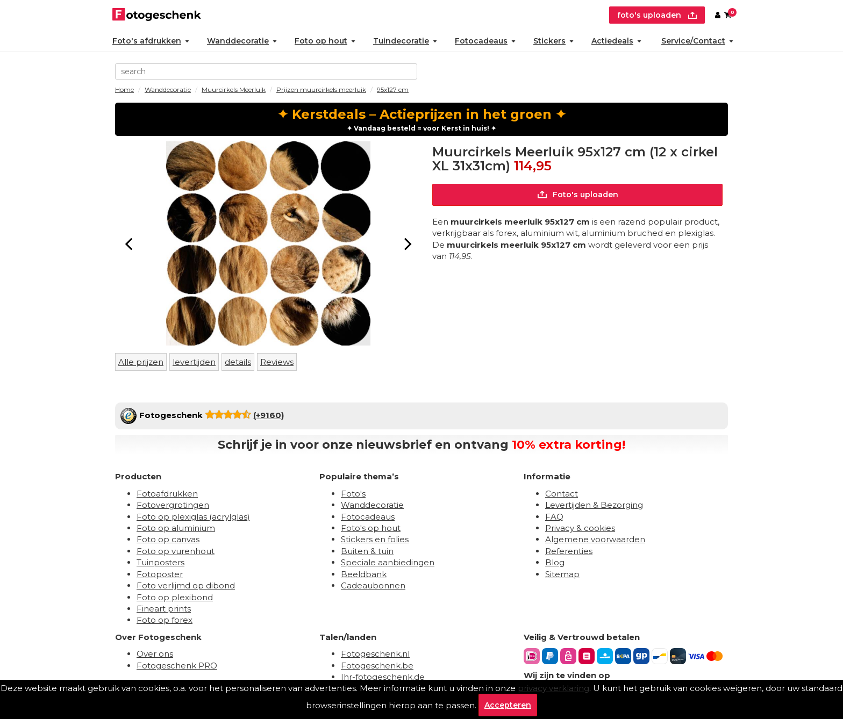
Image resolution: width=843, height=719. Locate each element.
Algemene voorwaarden (595, 539)
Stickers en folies (375, 539)
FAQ (554, 517)
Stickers (553, 41)
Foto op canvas (168, 539)
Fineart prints (164, 608)
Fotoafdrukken (167, 493)
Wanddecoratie (242, 41)
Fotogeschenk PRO (177, 665)
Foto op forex (164, 620)
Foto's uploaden (577, 194)
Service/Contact (697, 41)
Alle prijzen (140, 362)
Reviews (277, 362)
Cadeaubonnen (373, 585)
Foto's (353, 493)
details (238, 362)
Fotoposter (160, 574)
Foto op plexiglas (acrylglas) (193, 517)
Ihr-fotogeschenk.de (383, 677)
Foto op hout (325, 41)
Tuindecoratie (405, 41)
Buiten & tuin (367, 551)
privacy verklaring (553, 688)
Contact (561, 493)
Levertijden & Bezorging (594, 505)
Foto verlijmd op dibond (186, 585)
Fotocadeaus (485, 41)
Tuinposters (160, 562)
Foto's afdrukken (150, 41)
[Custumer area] (717, 15)
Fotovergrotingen (173, 505)
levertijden (194, 362)
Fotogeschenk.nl (375, 654)
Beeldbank (364, 574)
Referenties (568, 551)
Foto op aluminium (176, 528)
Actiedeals (616, 41)
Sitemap (562, 574)
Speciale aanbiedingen (387, 562)
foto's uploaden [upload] (657, 15)
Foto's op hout (371, 528)
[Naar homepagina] (156, 15)
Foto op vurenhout (176, 551)
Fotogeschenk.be (377, 665)
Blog (555, 562)
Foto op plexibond (175, 597)
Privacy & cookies (580, 528)
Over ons (155, 654)
